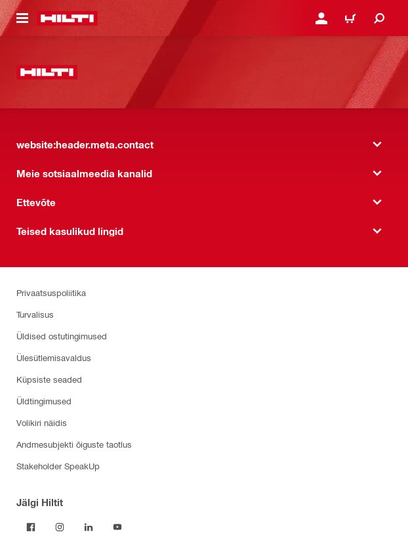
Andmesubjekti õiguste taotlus (74, 444)
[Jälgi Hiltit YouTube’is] (117, 527)
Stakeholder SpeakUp (58, 466)
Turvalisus (35, 314)
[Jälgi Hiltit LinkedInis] (88, 527)
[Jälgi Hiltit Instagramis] (59, 527)
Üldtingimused (43, 401)
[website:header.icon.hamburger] (22, 18)
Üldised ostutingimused (61, 336)
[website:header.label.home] (67, 18)
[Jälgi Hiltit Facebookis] (30, 527)
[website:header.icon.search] (379, 18)
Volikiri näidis (41, 422)
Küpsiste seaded (49, 379)
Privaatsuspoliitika (51, 292)
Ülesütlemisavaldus (53, 357)
